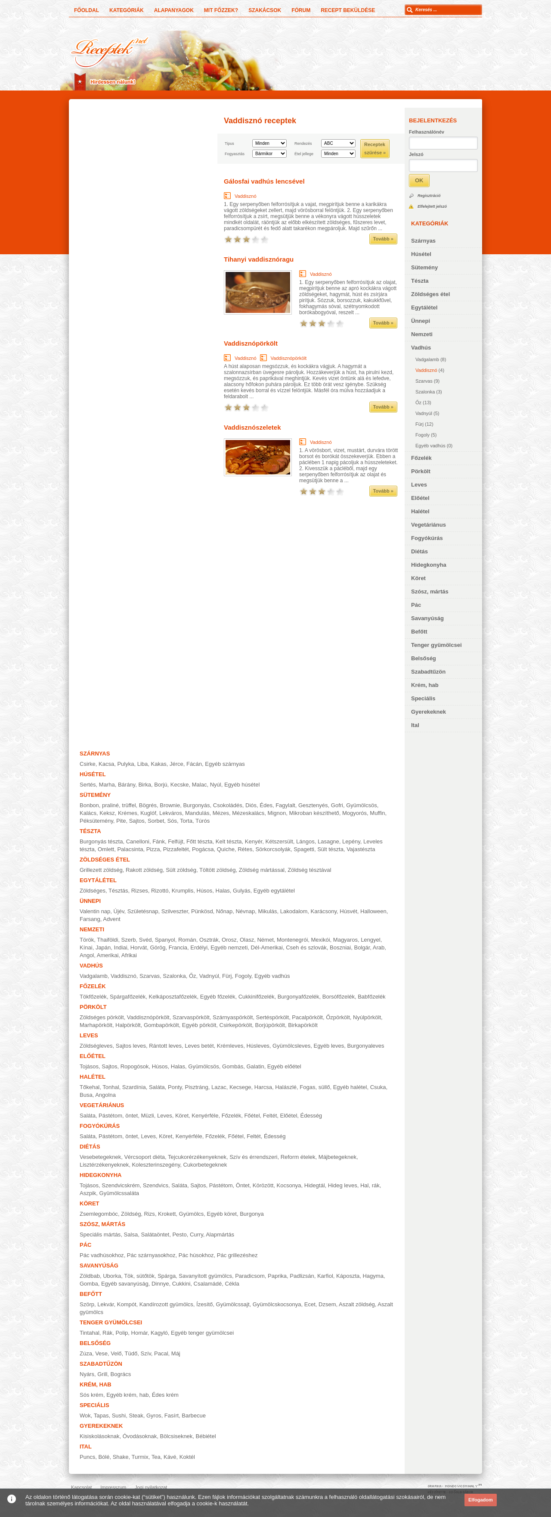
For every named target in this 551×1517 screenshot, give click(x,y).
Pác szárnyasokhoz (151, 1255)
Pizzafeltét (176, 849)
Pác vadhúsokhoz (102, 1255)
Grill (102, 1374)
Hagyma (372, 1276)
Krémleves (230, 1046)
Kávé (170, 1457)
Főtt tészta (199, 841)
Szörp (87, 1304)
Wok (85, 1415)
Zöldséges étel (430, 294)
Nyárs (87, 1374)
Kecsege (240, 1087)
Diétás (419, 551)
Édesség (311, 1115)
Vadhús (421, 347)
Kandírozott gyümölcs (166, 1304)
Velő (116, 1353)
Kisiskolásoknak (100, 1436)
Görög (157, 947)
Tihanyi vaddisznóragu (259, 259)
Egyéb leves (328, 1046)
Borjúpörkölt (270, 1025)
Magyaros (345, 939)
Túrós (202, 821)
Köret (418, 578)
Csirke (88, 764)
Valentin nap (95, 911)
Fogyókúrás (427, 538)
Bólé (103, 1457)
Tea (156, 1457)
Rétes (245, 849)
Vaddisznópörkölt (251, 343)
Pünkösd (202, 911)
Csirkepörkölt (236, 1025)
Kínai (86, 947)
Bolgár (362, 947)
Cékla (232, 1283)
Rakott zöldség (144, 870)
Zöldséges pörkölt (102, 1017)
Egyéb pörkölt (199, 1025)
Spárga (167, 1276)
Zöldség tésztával (309, 870)
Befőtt (419, 631)
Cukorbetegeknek (205, 1164)
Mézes (221, 813)
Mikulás (267, 911)
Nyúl (215, 784)
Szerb (128, 939)
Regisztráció (429, 196)
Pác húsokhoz (196, 1255)
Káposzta (347, 1276)
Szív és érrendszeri (253, 1157)
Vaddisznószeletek (252, 427)
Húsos (205, 890)
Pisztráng (196, 1087)
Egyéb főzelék (217, 996)
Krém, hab (425, 685)
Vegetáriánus (428, 524)
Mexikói (320, 939)
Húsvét (348, 911)
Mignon (277, 813)
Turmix (140, 1457)
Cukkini (181, 1283)
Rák (107, 1333)
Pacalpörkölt (307, 1017)
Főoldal (86, 10)
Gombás (232, 1066)
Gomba (89, 1283)
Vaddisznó (426, 370)
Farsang (90, 919)
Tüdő (131, 1353)
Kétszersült (279, 841)
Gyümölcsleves (291, 1046)
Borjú (160, 784)
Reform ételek (298, 1157)
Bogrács (121, 1374)
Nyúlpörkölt (367, 1017)
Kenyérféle (205, 1115)
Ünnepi (420, 321)
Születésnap (142, 911)
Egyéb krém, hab (127, 1395)
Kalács (88, 813)
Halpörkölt (128, 1025)
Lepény (351, 841)
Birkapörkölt (303, 1025)
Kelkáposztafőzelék (173, 996)
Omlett (106, 849)
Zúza (86, 1353)
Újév (119, 911)
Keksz (107, 813)
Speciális (423, 698)
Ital (415, 725)
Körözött (263, 1185)
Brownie (170, 805)
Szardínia (134, 1087)
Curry (196, 1234)
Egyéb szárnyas (225, 764)
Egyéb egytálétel (274, 890)
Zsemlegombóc (99, 1214)
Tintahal (89, 1333)
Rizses (139, 890)
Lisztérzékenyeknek (104, 1164)
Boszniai (340, 947)
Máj (175, 1353)
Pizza (153, 849)
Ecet (310, 1304)
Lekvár (105, 1304)
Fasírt (171, 1415)
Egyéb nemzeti (229, 947)
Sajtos (137, 821)
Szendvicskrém (120, 1185)
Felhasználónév (426, 131)
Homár (139, 1333)
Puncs (87, 1457)
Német (265, 939)
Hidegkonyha (428, 565)
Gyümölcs (191, 1214)
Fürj (419, 424)
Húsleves (257, 1046)
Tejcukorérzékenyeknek (197, 1157)
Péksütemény (96, 821)
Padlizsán (302, 1276)
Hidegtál (314, 1185)
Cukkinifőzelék (256, 996)
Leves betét (199, 1046)
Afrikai (129, 955)
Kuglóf (148, 813)
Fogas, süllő (315, 1087)
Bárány (126, 784)
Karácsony (324, 911)
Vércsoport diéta (144, 1157)
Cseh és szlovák (306, 947)
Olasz (247, 939)
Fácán (194, 764)
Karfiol (325, 1276)
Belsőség (423, 658)
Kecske (179, 784)
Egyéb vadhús (430, 445)
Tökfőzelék (93, 996)
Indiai (120, 947)
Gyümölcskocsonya (277, 1304)
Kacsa (106, 764)
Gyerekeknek (428, 712)
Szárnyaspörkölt (233, 1017)
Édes (266, 805)
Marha (107, 784)
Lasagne (328, 841)
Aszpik (88, 1193)
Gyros (153, 1415)
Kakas (159, 764)
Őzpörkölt (338, 1017)
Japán (103, 947)
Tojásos (89, 1066)
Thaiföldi (107, 939)
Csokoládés (227, 805)
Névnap (245, 911)
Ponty (175, 1087)
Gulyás (241, 890)
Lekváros (170, 813)
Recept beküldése (348, 10)
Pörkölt (420, 471)
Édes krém (165, 1395)
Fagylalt (285, 805)
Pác (416, 605)
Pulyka (125, 764)
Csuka (378, 1087)
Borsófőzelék (338, 996)
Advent (111, 919)
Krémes (127, 813)
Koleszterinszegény (156, 1164)
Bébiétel (206, 1436)
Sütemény (424, 267)
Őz (418, 402)
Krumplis (183, 890)
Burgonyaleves (365, 1046)
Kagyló (159, 1333)
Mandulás (197, 813)
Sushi (119, 1415)
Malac (199, 784)
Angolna (105, 1095)
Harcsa (263, 1087)
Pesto (179, 1234)
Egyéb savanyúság (125, 1283)
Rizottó (159, 890)
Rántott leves (165, 1046)
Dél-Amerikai (267, 947)
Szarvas (424, 381)
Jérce (176, 764)
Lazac (218, 1087)
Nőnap (224, 911)
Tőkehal (89, 1087)
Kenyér (253, 841)
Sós (172, 821)
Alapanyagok (174, 10)
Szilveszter (174, 911)
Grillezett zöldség (101, 870)
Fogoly (422, 434)
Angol (87, 955)
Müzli (147, 1115)
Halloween (373, 911)
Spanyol (165, 939)
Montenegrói (292, 939)
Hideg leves (342, 1185)
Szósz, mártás (430, 591)
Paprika (277, 1276)
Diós (251, 805)
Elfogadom (480, 1499)
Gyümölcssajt (233, 1304)
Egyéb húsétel (242, 784)
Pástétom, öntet (118, 1115)
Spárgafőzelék (127, 996)
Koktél (187, 1457)
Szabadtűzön (428, 671)
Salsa (131, 1234)
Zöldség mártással (262, 870)
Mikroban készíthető (314, 813)
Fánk (158, 841)
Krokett (167, 1214)
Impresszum (113, 1487)
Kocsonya (289, 1185)
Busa (86, 1095)
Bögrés (148, 805)
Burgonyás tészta (101, 841)
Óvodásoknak (140, 1436)
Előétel (420, 498)
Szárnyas (423, 240)
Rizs (149, 1214)
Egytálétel (424, 307)
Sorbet (156, 821)
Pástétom (221, 1185)
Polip (121, 1333)
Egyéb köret (222, 1214)
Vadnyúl (423, 413)
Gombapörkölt (161, 1025)
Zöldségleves (96, 1046)
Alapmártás (220, 1234)
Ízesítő (204, 1304)
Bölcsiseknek (176, 1436)
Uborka (112, 1276)
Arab (378, 947)
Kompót (126, 1304)
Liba (142, 764)
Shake (121, 1457)
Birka (144, 784)
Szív (145, 1353)
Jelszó (416, 154)
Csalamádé (208, 1283)
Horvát (138, 947)
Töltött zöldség (217, 870)
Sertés (88, 784)
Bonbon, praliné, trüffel (108, 805)
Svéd (145, 939)
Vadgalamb (427, 359)
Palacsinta (130, 849)
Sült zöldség (181, 870)
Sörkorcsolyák (273, 849)
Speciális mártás (100, 1234)
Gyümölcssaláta (119, 1193)
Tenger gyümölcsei (436, 645)
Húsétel (421, 254)
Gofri (337, 805)
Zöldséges (92, 890)
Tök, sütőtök (139, 1276)
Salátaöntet (155, 1234)
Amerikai (108, 955)
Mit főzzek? (221, 10)
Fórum (300, 10)
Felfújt (175, 841)
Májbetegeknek (337, 1157)
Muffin (377, 813)
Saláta (157, 1087)
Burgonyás (196, 805)
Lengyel (371, 939)
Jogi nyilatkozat (151, 1487)
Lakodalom (294, 911)
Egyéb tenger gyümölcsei (202, 1333)
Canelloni (137, 841)
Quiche (226, 849)
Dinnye (160, 1283)
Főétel (252, 1115)
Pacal (161, 1353)
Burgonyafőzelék (298, 996)
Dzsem (327, 1304)
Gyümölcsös (361, 805)
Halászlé (286, 1087)
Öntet (243, 1185)
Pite (121, 821)
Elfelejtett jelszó (432, 206)
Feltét (270, 1115)
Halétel (420, 511)
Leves (419, 484)
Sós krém (91, 1395)
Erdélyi (198, 947)
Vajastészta (361, 849)
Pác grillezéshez (237, 1255)
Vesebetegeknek (100, 1157)
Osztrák (209, 939)
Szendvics (155, 1185)
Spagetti (304, 849)
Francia (178, 947)
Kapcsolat (81, 1487)
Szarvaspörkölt (191, 1017)
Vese (101, 1353)
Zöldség (131, 1214)
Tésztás (118, 890)
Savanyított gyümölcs (205, 1276)
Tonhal (110, 1087)
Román (187, 939)
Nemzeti (422, 334)
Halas (223, 890)
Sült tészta (330, 849)
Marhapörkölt (96, 1025)
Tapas (101, 1415)
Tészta (419, 281)
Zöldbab (90, 1276)
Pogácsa (203, 849)
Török (87, 939)
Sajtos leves (131, 1046)
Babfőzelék (371, 996)
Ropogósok (135, 1066)
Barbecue (194, 1415)
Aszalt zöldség (357, 1304)
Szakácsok (264, 10)
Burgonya (252, 1214)
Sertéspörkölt (272, 1017)
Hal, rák (370, 1185)
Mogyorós (354, 813)
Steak (136, 1415)
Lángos (305, 841)
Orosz (229, 939)
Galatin (255, 1066)
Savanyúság (427, 618)
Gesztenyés (313, 805)
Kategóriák (126, 10)
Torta (186, 821)
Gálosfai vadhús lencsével (264, 181)
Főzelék (421, 458)
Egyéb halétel (350, 1087)
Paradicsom (250, 1276)
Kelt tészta (229, 841)
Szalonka (425, 391)
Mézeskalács (248, 813)
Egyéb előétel (284, 1066)
